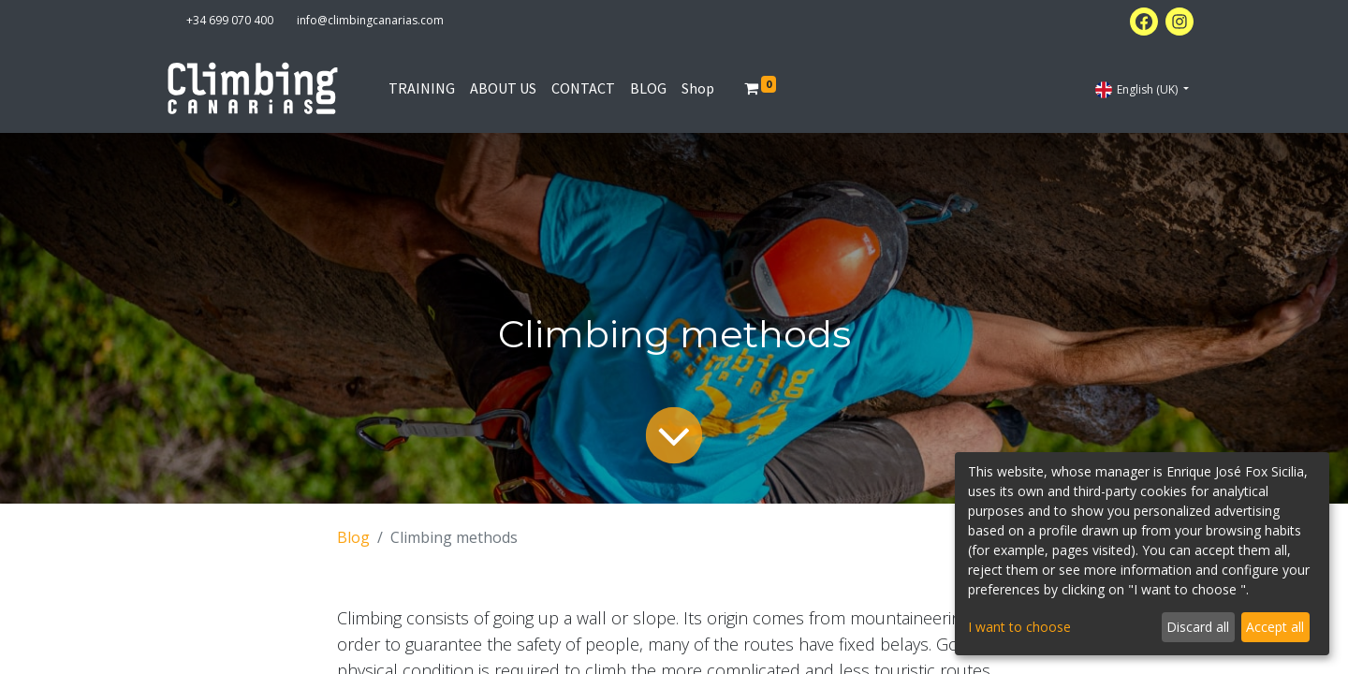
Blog (353, 537)
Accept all (1275, 627)
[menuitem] (421, 88)
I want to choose (1019, 627)
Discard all (1197, 627)
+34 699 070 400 (229, 20)
